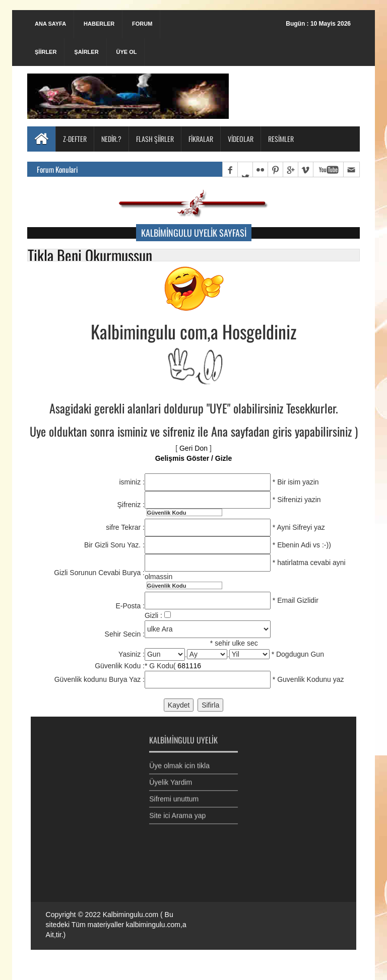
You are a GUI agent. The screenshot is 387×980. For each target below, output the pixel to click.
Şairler (86, 52)
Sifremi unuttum (174, 795)
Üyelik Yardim (170, 779)
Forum (142, 24)
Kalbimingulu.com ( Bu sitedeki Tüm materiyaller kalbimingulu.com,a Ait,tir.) (116, 925)
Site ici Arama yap (177, 812)
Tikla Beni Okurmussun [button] (90, 255)
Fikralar (200, 138)
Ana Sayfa (50, 24)
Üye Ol (126, 52)
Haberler (99, 24)
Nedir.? (111, 138)
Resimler (281, 138)
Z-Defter (75, 138)
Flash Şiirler (155, 138)
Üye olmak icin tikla (179, 762)
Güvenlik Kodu (166, 513)
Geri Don (193, 448)
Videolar (240, 138)
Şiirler (45, 52)
